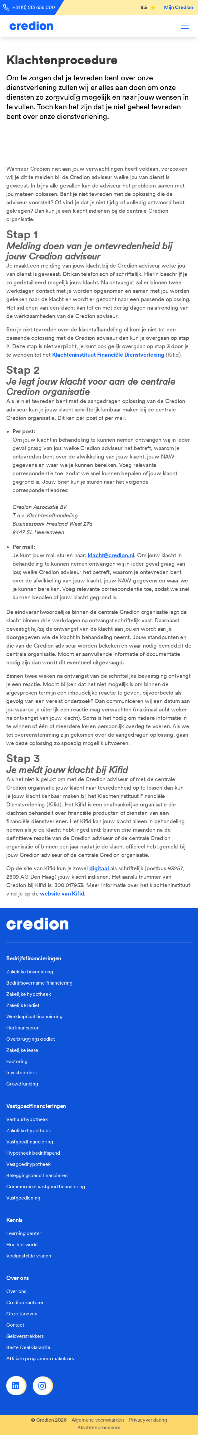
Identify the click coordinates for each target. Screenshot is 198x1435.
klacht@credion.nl (111, 555)
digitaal (99, 868)
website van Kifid (62, 893)
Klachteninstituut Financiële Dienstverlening (108, 354)
